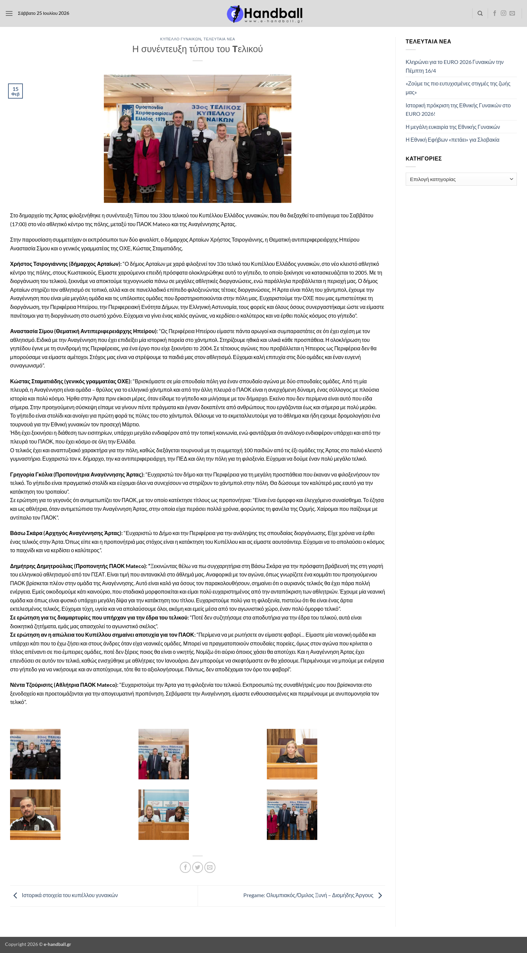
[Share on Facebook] (185, 867)
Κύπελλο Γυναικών (180, 38)
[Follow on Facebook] (494, 13)
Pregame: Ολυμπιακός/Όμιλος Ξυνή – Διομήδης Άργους (314, 895)
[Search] (480, 13)
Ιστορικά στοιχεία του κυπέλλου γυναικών (64, 895)
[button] (9, 13)
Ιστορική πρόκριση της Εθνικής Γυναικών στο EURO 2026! (458, 109)
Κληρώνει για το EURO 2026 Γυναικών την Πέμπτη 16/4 (455, 66)
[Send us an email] (512, 13)
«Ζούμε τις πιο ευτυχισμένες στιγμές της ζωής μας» (458, 87)
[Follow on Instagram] (503, 13)
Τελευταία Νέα (219, 38)
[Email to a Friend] (209, 867)
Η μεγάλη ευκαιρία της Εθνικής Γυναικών (453, 126)
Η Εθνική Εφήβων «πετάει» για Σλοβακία (452, 139)
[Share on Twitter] (197, 867)
